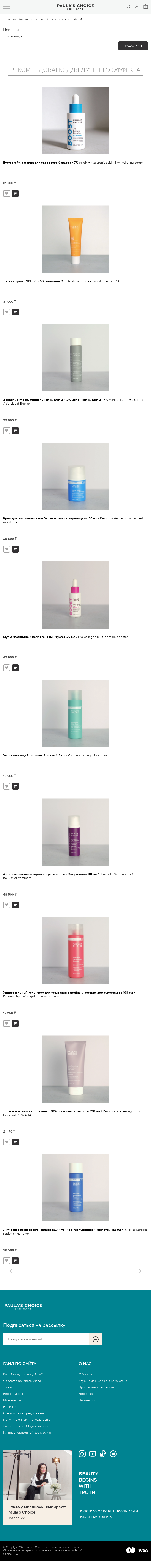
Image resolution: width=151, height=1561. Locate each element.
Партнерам (87, 1400)
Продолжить (133, 46)
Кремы (51, 19)
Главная (10, 19)
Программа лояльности (96, 1387)
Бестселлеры (13, 1393)
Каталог (24, 19)
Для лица (37, 19)
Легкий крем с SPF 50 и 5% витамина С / (61, 281)
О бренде (86, 1374)
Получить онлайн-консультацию (26, 1419)
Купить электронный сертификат (27, 1432)
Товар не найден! (70, 19)
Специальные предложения (24, 1413)
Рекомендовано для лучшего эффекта (75, 70)
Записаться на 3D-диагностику (25, 1426)
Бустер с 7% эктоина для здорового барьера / (73, 162)
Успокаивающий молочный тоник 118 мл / (55, 755)
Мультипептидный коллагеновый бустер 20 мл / (65, 637)
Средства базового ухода (22, 1381)
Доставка (86, 1393)
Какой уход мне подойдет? (23, 1374)
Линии (8, 1387)
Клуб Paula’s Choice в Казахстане (103, 1381)
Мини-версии (13, 1400)
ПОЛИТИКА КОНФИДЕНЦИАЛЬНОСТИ (108, 1510)
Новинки (9, 1406)
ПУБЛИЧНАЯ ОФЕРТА (95, 1517)
